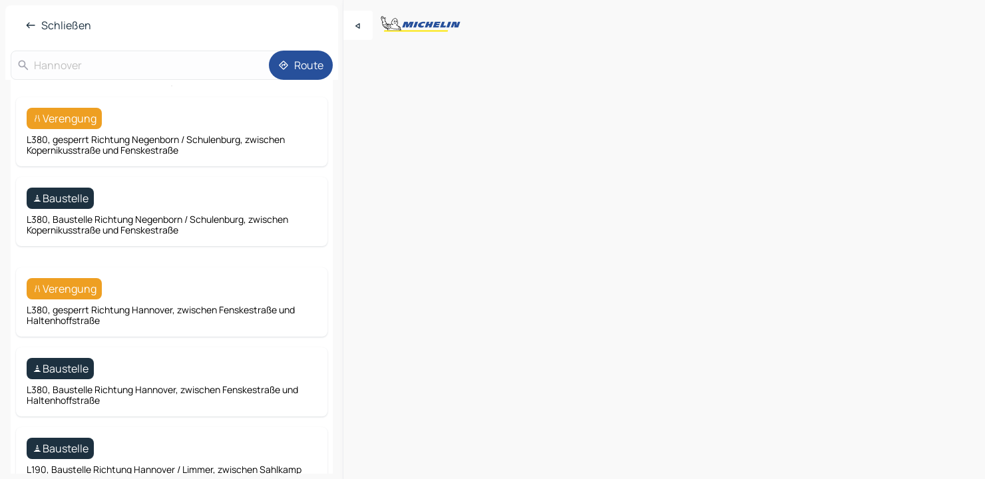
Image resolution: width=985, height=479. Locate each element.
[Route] (301, 65)
